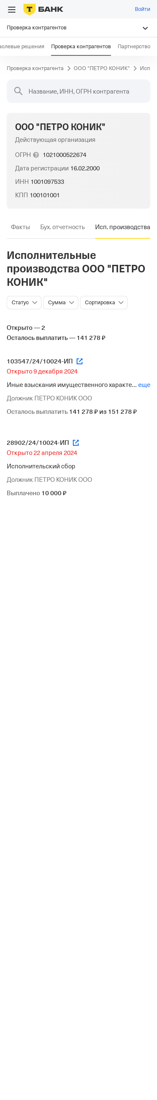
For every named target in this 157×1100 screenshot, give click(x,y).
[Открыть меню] (12, 10)
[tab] (20, 227)
